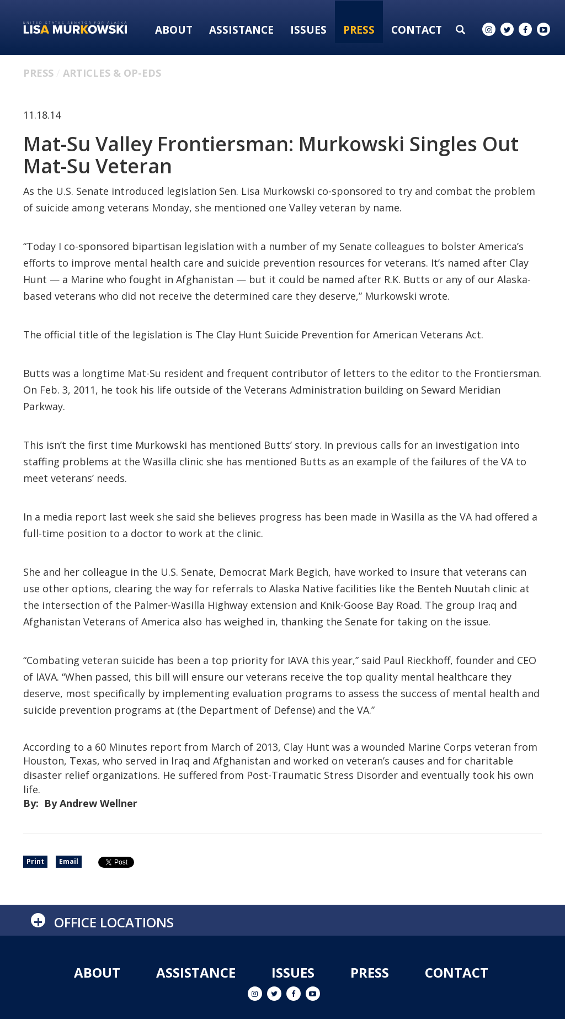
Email (68, 861)
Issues (308, 30)
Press (359, 30)
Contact (416, 30)
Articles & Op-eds (112, 72)
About (174, 30)
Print (35, 861)
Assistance (241, 30)
